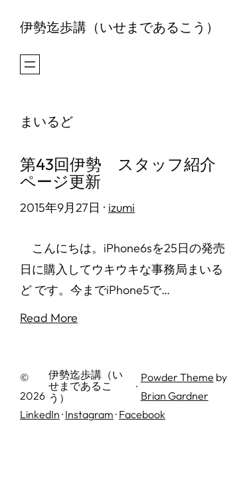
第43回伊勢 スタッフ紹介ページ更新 (118, 173)
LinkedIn (40, 414)
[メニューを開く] (30, 64)
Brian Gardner (174, 395)
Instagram (89, 414)
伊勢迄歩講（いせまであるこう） (119, 27)
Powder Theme (177, 377)
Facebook (142, 414)
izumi (121, 207)
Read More (49, 317)
